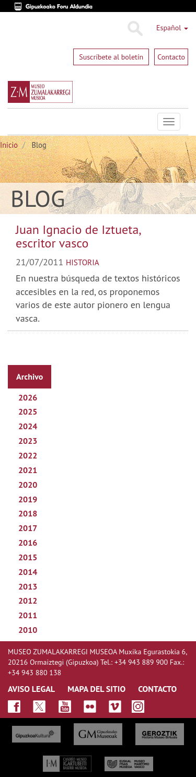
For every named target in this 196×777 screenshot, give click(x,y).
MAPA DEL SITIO (96, 689)
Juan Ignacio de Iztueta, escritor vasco (78, 236)
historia (82, 262)
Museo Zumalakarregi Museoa (16, 122)
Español (172, 27)
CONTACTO (157, 689)
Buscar (134, 29)
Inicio (9, 145)
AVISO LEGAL (31, 689)
